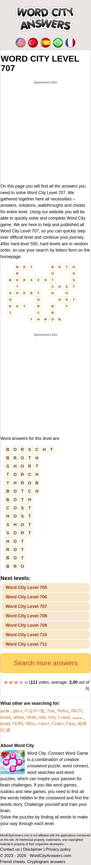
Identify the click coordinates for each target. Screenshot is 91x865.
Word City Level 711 (26, 644)
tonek (5, 717)
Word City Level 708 (26, 615)
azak (5, 710)
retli (42, 717)
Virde (31, 717)
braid (5, 723)
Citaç (71, 723)
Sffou (30, 723)
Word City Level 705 (26, 587)
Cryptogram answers (46, 861)
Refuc (63, 710)
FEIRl (17, 723)
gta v (17, 710)
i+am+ (44, 723)
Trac (51, 710)
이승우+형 (34, 710)
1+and (63, 717)
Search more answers (45, 663)
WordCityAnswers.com (50, 855)
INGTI (77, 710)
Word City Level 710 (26, 634)
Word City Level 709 (26, 625)
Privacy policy (58, 849)
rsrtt (51, 717)
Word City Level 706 (26, 597)
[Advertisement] (45, 132)
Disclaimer (32, 849)
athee (18, 717)
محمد (77, 717)
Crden (58, 723)
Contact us (10, 849)
